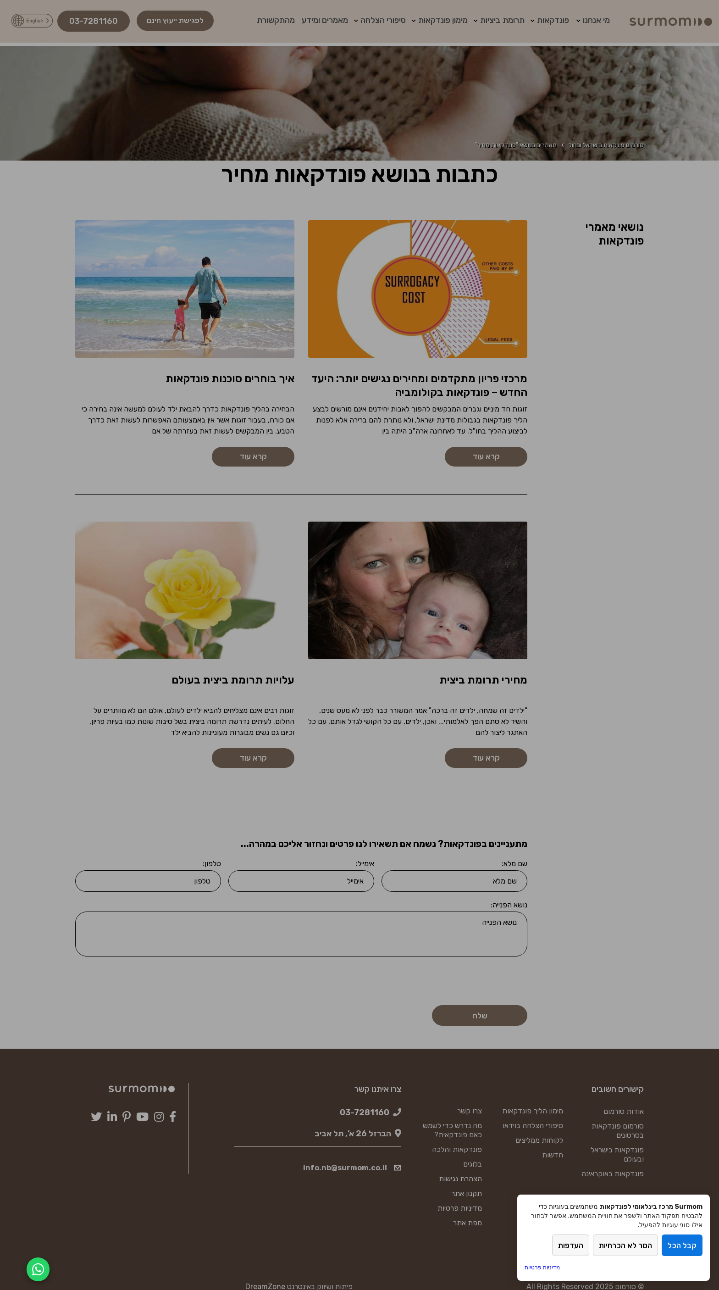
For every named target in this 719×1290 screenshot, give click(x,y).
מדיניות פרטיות (542, 1267)
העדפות (566, 1246)
